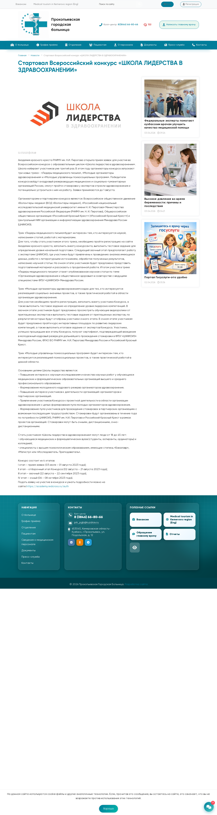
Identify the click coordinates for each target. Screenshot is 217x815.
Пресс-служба (174, 45)
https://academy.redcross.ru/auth (47, 486)
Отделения (73, 45)
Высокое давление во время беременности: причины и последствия (164, 202)
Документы (149, 45)
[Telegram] (88, 542)
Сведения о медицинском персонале (37, 542)
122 (149, 24)
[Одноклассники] (79, 542)
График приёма (47, 45)
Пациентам (97, 45)
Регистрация (191, 4)
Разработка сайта (136, 584)
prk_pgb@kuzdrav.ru (86, 522)
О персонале (123, 45)
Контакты (199, 45)
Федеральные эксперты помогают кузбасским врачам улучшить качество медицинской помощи (169, 124)
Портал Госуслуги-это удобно (165, 277)
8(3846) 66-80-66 (128, 24)
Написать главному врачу (179, 24)
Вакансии (21, 4)
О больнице (20, 45)
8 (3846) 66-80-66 (88, 517)
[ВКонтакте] (71, 542)
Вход (167, 4)
